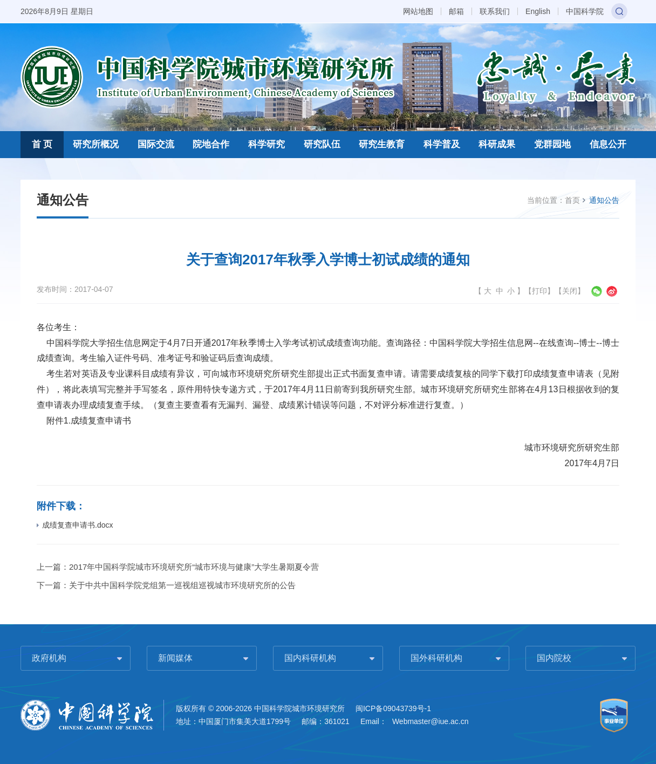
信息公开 (608, 144)
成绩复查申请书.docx (75, 525)
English (537, 11)
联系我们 (495, 11)
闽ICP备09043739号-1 (393, 708)
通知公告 (604, 200)
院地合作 (211, 144)
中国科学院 (585, 11)
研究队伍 (322, 144)
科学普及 (441, 144)
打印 (539, 290)
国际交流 (156, 144)
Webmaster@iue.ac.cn (430, 721)
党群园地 (552, 144)
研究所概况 (96, 144)
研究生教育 (382, 144)
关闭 (569, 290)
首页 (572, 200)
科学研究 (266, 144)
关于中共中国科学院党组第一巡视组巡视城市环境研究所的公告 (182, 585)
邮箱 (456, 11)
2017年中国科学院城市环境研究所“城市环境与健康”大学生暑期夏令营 (194, 566)
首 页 (42, 144)
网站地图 (418, 11)
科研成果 (497, 144)
